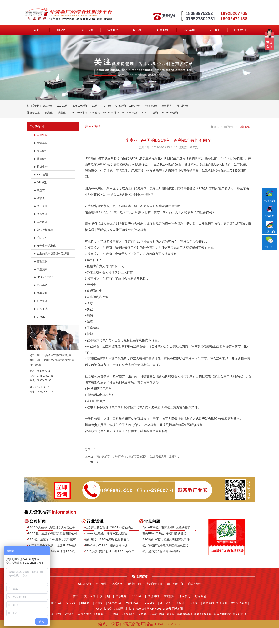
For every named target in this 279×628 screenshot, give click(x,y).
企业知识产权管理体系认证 (51, 253)
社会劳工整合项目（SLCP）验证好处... (110, 527)
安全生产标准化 (45, 245)
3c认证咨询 (84, 583)
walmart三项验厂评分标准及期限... (107, 533)
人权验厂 (181, 603)
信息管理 (41, 300)
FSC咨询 (95, 112)
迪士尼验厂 (167, 105)
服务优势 (185, 596)
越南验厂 (41, 158)
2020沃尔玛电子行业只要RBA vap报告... (111, 551)
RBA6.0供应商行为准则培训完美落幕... (53, 527)
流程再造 (41, 285)
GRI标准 (40, 182)
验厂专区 (87, 30)
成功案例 (189, 30)
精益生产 (41, 166)
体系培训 (41, 214)
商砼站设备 (195, 583)
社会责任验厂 (34, 112)
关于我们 (214, 30)
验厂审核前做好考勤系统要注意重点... (166, 545)
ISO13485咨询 (79, 112)
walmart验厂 (149, 603)
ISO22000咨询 (111, 112)
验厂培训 (41, 206)
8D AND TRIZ (43, 277)
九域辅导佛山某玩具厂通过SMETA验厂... (54, 545)
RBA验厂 (95, 105)
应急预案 (41, 269)
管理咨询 (228, 126)
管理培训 (41, 221)
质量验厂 (63, 112)
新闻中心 (62, 30)
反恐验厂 (50, 112)
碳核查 (39, 198)
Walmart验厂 (151, 105)
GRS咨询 (120, 105)
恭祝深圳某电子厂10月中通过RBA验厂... (54, 551)
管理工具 (41, 261)
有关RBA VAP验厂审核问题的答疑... (165, 533)
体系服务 (113, 30)
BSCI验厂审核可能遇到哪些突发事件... (167, 539)
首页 (37, 30)
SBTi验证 (41, 174)
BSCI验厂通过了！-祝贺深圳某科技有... (53, 539)
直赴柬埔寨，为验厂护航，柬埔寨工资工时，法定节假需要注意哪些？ (138, 456)
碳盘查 (39, 190)
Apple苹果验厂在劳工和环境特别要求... (167, 527)
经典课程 (41, 293)
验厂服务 (105, 596)
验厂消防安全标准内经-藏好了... (162, 551)
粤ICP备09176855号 (159, 608)
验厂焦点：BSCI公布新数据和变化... (108, 539)
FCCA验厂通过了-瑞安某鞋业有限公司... (53, 533)
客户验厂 (138, 30)
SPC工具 (41, 308)
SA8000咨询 (80, 105)
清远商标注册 (154, 583)
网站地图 (177, 608)
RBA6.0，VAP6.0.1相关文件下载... (107, 545)
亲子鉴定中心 (175, 583)
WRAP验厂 (135, 105)
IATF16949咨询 (169, 112)
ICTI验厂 (108, 105)
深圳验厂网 (134, 583)
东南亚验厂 (164, 30)
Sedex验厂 (72, 603)
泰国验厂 (41, 150)
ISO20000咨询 (130, 112)
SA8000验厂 (115, 603)
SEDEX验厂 (63, 105)
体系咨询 (117, 583)
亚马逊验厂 (183, 105)
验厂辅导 (101, 583)
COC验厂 (137, 596)
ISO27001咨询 (149, 112)
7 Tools (39, 316)
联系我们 (240, 30)
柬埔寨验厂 (42, 142)
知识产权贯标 (43, 229)
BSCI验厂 (48, 105)
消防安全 (41, 237)
